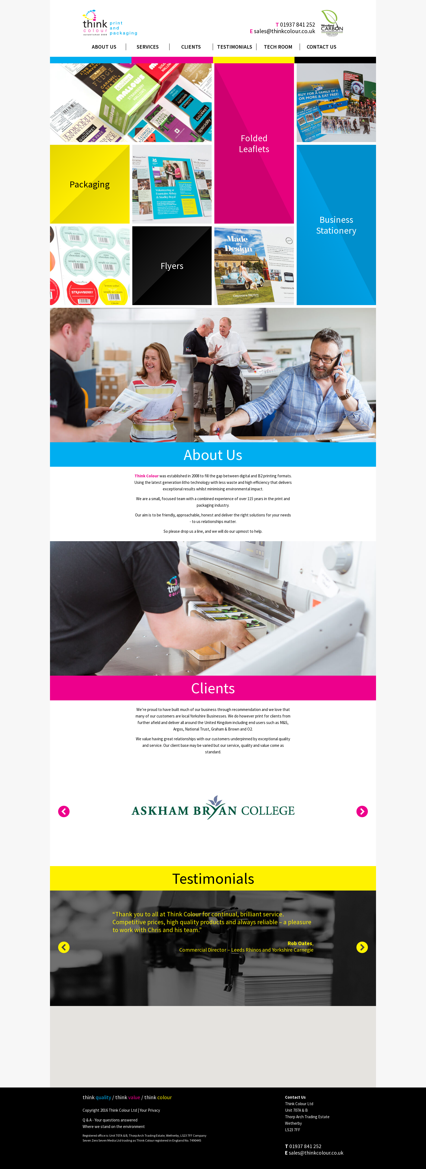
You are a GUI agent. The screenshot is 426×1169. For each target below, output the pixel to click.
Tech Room (278, 46)
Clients (191, 46)
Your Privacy (150, 1110)
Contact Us (321, 46)
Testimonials (234, 46)
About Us (104, 46)
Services (148, 46)
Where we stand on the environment (114, 1126)
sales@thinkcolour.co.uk (284, 31)
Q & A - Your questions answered (110, 1120)
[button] (213, 1049)
